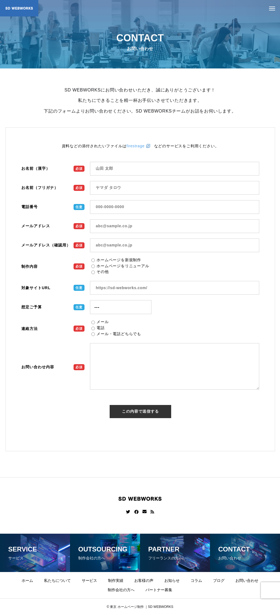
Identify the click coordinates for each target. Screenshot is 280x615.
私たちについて (57, 580)
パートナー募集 (158, 590)
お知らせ (172, 580)
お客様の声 (143, 580)
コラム (196, 580)
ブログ (218, 580)
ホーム (27, 580)
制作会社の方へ (121, 590)
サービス (89, 580)
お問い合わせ (246, 580)
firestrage (135, 146)
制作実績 (115, 580)
